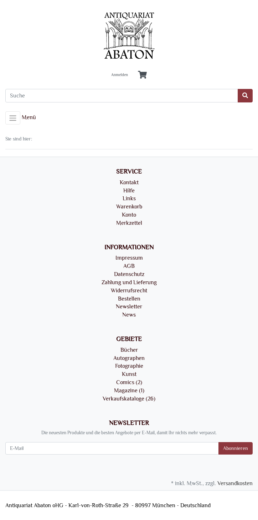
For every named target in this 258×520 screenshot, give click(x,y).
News (129, 315)
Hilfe (129, 190)
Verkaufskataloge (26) (129, 399)
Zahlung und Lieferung (129, 282)
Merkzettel (129, 223)
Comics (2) (129, 382)
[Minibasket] (142, 75)
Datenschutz (129, 274)
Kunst (129, 374)
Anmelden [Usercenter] (119, 75)
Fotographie (129, 366)
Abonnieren (235, 448)
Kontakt (129, 182)
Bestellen (129, 299)
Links (129, 198)
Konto (129, 215)
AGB (129, 266)
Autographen (129, 358)
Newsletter (129, 306)
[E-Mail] (112, 448)
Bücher (129, 350)
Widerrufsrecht (129, 290)
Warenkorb (129, 206)
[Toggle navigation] (12, 118)
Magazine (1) (129, 390)
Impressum (129, 258)
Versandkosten (235, 483)
